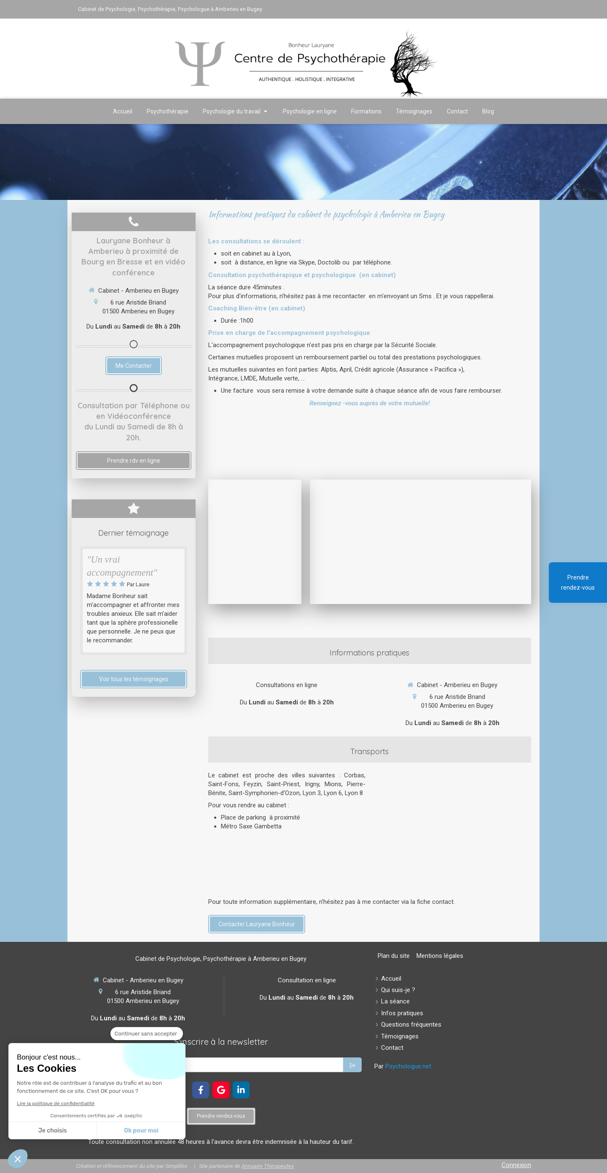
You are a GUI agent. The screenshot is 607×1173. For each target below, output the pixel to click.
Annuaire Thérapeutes (268, 1166)
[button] (18, 1159)
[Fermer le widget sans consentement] (146, 1034)
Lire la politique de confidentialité (55, 1103)
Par (402, 1066)
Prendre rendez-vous (578, 582)
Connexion (516, 1165)
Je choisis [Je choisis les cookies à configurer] (52, 1130)
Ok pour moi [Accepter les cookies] (141, 1130)
